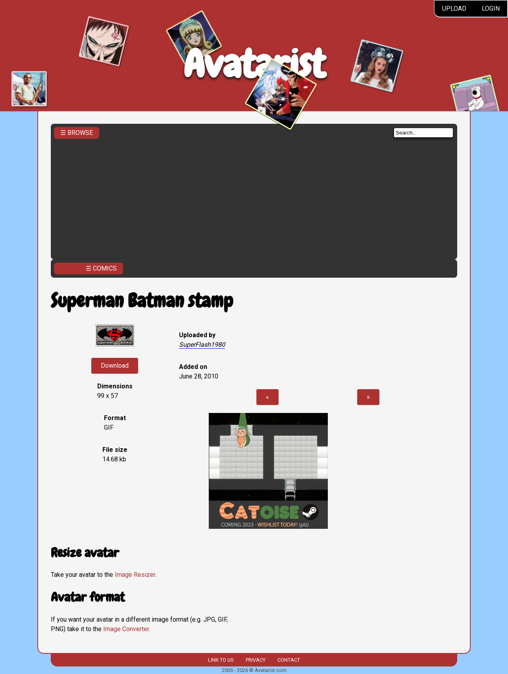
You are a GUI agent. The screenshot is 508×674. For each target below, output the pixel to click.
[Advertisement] (254, 196)
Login (491, 8)
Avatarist (254, 64)
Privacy (256, 660)
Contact (288, 660)
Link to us (220, 660)
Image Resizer (135, 574)
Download (115, 365)
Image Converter (126, 629)
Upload (454, 8)
